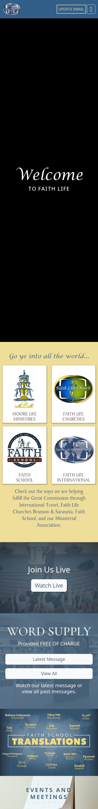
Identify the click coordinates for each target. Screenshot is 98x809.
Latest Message (49, 659)
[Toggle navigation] (91, 9)
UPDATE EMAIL (71, 9)
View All (49, 673)
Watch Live (49, 585)
